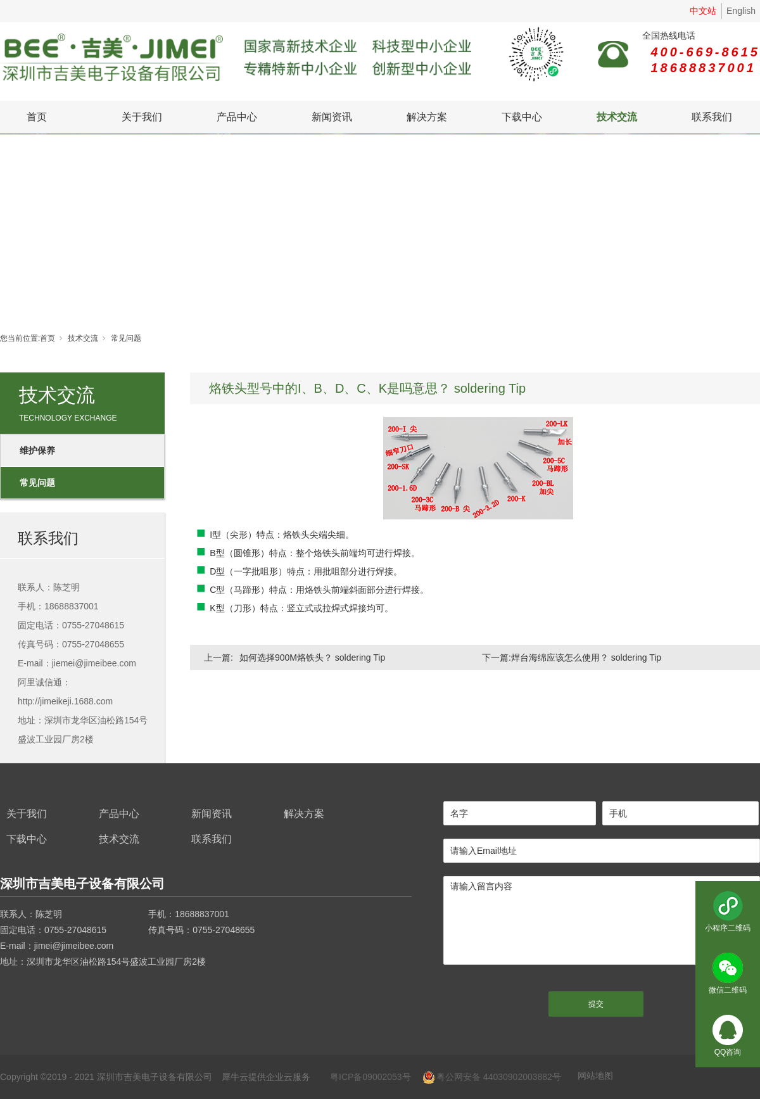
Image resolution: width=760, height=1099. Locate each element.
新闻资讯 (332, 116)
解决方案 (427, 116)
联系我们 (712, 116)
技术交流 (617, 116)
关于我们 (142, 116)
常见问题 (126, 338)
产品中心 (237, 116)
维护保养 (37, 450)
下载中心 (522, 116)
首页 (37, 116)
